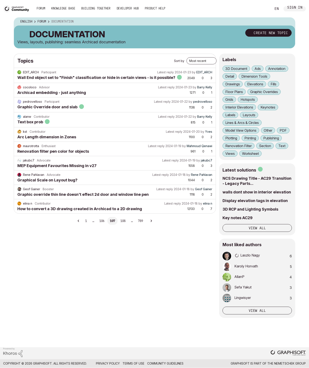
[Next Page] (151, 221)
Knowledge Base (63, 8)
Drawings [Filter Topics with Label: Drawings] (232, 84)
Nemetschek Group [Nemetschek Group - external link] (290, 363)
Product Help (155, 8)
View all (257, 228)
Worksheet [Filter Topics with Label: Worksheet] (250, 153)
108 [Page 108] (123, 221)
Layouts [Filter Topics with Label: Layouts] (249, 115)
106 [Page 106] (102, 221)
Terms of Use (133, 363)
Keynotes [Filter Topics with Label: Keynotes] (268, 107)
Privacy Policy (108, 363)
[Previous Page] (78, 221)
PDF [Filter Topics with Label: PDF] (283, 130)
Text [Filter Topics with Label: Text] (281, 146)
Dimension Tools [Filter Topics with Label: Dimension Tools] (254, 76)
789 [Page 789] (140, 221)
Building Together (96, 8)
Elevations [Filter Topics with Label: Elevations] (255, 84)
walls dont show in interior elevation (257, 192)
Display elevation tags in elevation (255, 200)
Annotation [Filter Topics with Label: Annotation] (276, 68)
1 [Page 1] (86, 221)
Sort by (179, 61)
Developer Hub (128, 8)
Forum (41, 8)
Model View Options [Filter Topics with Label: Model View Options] (240, 130)
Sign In (294, 7)
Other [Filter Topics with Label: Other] (268, 130)
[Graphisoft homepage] (288, 353)
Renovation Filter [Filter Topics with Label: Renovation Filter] (238, 146)
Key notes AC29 (238, 218)
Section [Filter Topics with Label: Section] (265, 146)
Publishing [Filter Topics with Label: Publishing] (271, 138)
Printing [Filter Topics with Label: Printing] (250, 138)
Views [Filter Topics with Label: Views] (230, 153)
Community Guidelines (165, 363)
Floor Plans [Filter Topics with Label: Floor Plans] (234, 92)
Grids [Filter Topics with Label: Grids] (229, 99)
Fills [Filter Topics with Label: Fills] (273, 84)
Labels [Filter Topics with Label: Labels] (230, 115)
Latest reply (165, 72)
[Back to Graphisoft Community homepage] (17, 8)
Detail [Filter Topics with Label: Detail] (229, 76)
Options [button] (289, 21)
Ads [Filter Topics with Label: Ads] (257, 68)
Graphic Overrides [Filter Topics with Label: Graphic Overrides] (264, 92)
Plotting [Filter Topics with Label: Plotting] (231, 138)
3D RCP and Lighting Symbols (250, 209)
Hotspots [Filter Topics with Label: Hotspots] (248, 99)
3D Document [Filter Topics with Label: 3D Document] (236, 68)
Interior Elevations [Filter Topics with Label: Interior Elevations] (239, 107)
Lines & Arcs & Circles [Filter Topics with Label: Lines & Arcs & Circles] (242, 123)
